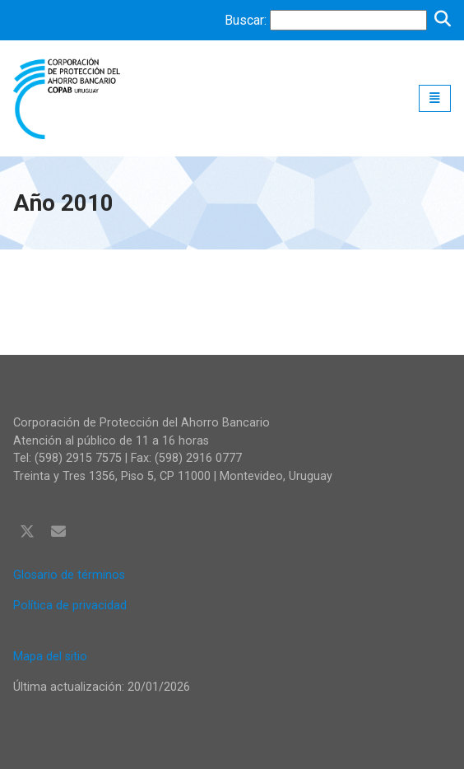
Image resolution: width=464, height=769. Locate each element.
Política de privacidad (70, 606)
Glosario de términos (69, 575)
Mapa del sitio (50, 657)
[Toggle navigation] (435, 98)
